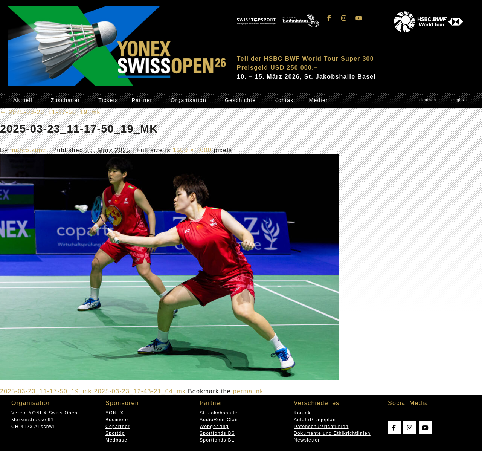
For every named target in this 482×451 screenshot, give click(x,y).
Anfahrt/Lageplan (315, 419)
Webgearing (214, 426)
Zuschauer (65, 100)
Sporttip (115, 433)
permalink (248, 391)
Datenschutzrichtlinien (321, 426)
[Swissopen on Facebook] (329, 18)
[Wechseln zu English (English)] (459, 100)
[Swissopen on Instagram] (344, 18)
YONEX (114, 413)
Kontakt (284, 100)
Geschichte (240, 100)
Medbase (116, 440)
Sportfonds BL (217, 440)
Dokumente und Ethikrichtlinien (332, 433)
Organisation (188, 100)
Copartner (117, 426)
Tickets (108, 100)
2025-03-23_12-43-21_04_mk (140, 391)
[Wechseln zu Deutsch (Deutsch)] (428, 100)
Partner (142, 100)
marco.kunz (28, 150)
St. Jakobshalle (219, 413)
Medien (319, 100)
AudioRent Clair (219, 419)
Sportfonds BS (217, 433)
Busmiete (116, 419)
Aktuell (22, 100)
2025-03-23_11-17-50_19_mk (50, 112)
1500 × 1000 (192, 150)
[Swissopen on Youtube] (359, 18)
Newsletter (307, 440)
